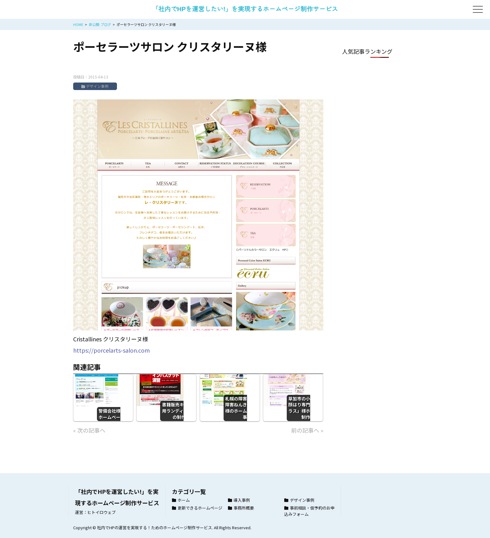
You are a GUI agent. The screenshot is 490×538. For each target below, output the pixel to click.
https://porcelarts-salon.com (111, 350)
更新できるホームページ (200, 508)
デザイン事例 (97, 86)
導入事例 (242, 500)
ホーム (184, 500)
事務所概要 (244, 508)
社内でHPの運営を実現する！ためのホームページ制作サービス (154, 527)
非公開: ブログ (100, 24)
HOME (78, 24)
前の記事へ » (307, 430)
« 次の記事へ (89, 430)
